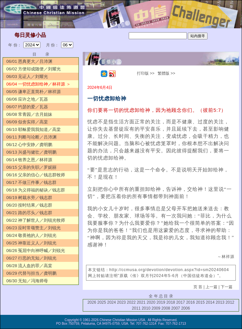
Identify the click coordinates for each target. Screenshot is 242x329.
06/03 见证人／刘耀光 (27, 76)
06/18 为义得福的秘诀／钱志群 (35, 190)
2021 (141, 302)
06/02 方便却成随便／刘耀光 (33, 68)
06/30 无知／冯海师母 (27, 280)
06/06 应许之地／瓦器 (27, 99)
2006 (185, 308)
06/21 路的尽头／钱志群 (29, 212)
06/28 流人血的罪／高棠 (29, 265)
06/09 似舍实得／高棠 (27, 121)
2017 (180, 302)
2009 (155, 308)
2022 (131, 302)
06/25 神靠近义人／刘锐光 (31, 242)
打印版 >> (145, 73)
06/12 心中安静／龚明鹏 (29, 144)
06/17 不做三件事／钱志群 (31, 182)
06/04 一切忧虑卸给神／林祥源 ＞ (38, 84)
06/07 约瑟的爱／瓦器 (27, 106)
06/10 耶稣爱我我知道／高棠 (33, 129)
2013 (220, 302)
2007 (175, 308)
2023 (121, 302)
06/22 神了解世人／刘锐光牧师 (35, 220)
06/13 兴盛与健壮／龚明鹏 (31, 152)
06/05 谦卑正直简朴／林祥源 (33, 91)
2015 (200, 302)
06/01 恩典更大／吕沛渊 (29, 61)
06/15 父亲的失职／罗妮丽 (31, 167)
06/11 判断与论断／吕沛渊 (31, 137)
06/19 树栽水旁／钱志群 (29, 197)
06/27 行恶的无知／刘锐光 (31, 258)
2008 (166, 308)
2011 (136, 308)
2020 (150, 302)
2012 (230, 302)
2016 (190, 302)
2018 (170, 302)
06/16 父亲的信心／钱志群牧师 (35, 174)
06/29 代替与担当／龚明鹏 (31, 273)
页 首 (197, 287)
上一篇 (211, 287)
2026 (91, 302)
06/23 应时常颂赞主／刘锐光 (33, 227)
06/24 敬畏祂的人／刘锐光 (31, 235)
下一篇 (226, 287)
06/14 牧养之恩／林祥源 (29, 159)
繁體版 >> (166, 73)
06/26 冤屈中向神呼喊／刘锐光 (35, 250)
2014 (210, 302)
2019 (161, 302)
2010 (146, 308)
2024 (111, 302)
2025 (101, 302)
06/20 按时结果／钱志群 (29, 205)
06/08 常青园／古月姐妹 (29, 114)
